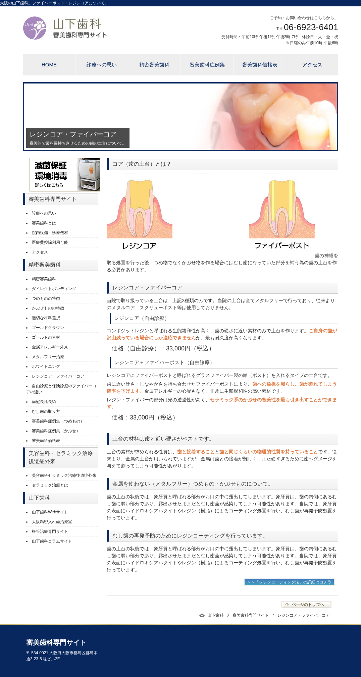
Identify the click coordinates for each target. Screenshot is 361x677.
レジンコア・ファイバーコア (58, 376)
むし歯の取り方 (46, 411)
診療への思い (102, 64)
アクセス (312, 64)
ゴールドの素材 (46, 337)
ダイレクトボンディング (54, 288)
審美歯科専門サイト (251, 615)
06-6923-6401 (311, 27)
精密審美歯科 (154, 64)
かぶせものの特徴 (48, 308)
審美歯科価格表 (259, 64)
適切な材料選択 (46, 318)
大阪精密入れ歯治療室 (52, 521)
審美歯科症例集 (207, 64)
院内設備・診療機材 (50, 232)
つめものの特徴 (46, 298)
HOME (49, 64)
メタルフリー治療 (48, 356)
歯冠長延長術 (44, 401)
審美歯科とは (44, 223)
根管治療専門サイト (50, 531)
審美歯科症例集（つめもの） (58, 421)
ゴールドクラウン (48, 327)
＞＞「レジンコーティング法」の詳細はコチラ (289, 582)
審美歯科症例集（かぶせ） (56, 431)
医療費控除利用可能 (50, 242)
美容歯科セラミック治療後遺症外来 (64, 475)
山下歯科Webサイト (50, 512)
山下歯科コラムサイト (52, 541)
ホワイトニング (46, 366)
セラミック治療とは (50, 485)
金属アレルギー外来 (50, 347)
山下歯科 (215, 615)
